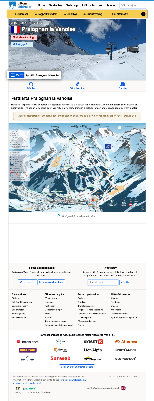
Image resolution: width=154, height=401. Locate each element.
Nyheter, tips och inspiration (124, 317)
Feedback (115, 302)
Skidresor (21, 14)
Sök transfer (18, 310)
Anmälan (125, 282)
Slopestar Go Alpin (53, 310)
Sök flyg (70, 14)
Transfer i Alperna (86, 306)
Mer (111, 5)
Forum (81, 325)
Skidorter (55, 5)
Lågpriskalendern (46, 14)
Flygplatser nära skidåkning (90, 310)
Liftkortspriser (92, 5)
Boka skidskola (19, 317)
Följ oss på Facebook (51, 282)
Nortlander (50, 306)
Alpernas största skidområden (92, 313)
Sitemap (114, 298)
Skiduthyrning (92, 14)
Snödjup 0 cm (22, 44)
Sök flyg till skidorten (22, 302)
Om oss (114, 306)
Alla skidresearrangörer (55, 321)
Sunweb (48, 317)
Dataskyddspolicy (119, 313)
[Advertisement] (77, 243)
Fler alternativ (118, 14)
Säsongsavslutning (87, 321)
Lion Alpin (49, 302)
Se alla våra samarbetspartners (77, 367)
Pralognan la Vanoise (48, 29)
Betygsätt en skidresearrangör (59, 325)
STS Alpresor (51, 298)
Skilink (47, 313)
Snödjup (72, 5)
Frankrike (33, 23)
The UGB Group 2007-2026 (124, 376)
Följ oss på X (27, 282)
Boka (41, 5)
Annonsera (116, 310)
